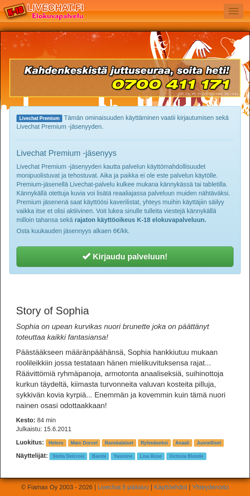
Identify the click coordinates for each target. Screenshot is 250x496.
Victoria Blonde (186, 456)
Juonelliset (209, 442)
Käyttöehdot (170, 487)
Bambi (99, 456)
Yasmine (123, 456)
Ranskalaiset (119, 442)
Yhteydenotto (210, 487)
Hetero (55, 442)
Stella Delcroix (68, 456)
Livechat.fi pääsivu (123, 487)
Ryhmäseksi (154, 442)
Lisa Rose (151, 456)
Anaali (182, 442)
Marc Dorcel (84, 442)
